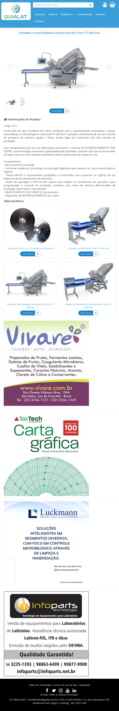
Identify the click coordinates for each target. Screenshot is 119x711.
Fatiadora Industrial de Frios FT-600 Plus (88, 248)
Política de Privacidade (40, 685)
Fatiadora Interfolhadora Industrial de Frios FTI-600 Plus (88, 306)
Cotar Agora (56, 111)
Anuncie (53, 14)
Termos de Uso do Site (65, 685)
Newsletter (84, 685)
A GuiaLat (40, 14)
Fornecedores (85, 14)
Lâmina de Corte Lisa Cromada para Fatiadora (30, 248)
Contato (39, 21)
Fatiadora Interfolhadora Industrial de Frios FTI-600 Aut (30, 306)
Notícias (100, 14)
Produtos (67, 14)
